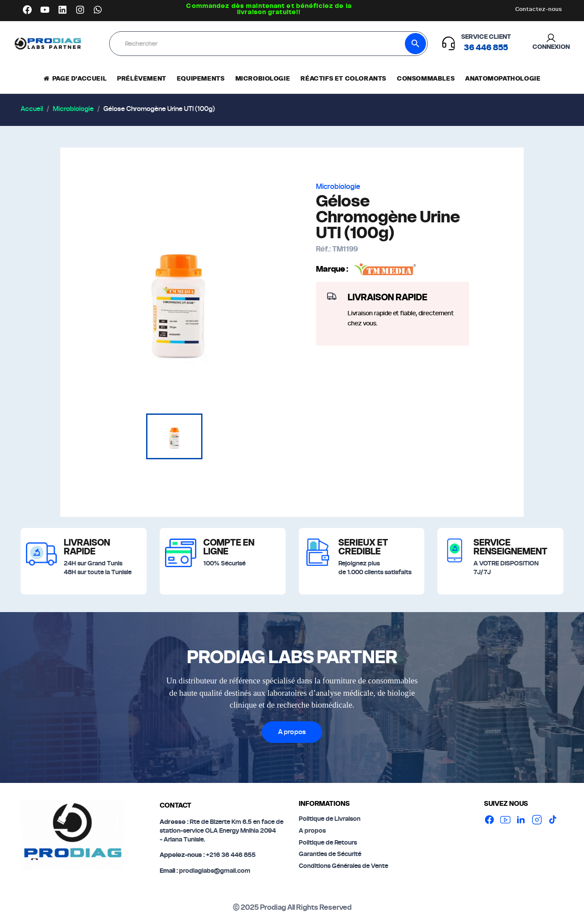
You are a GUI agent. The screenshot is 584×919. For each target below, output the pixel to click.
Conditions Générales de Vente (343, 866)
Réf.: (323, 249)
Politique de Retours (328, 843)
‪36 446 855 (486, 48)
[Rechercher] (258, 44)
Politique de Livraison (329, 819)
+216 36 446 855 (231, 855)
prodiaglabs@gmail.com (214, 871)
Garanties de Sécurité (330, 854)
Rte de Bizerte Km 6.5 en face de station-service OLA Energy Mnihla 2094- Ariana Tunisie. (221, 830)
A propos (292, 732)
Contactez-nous (538, 9)
